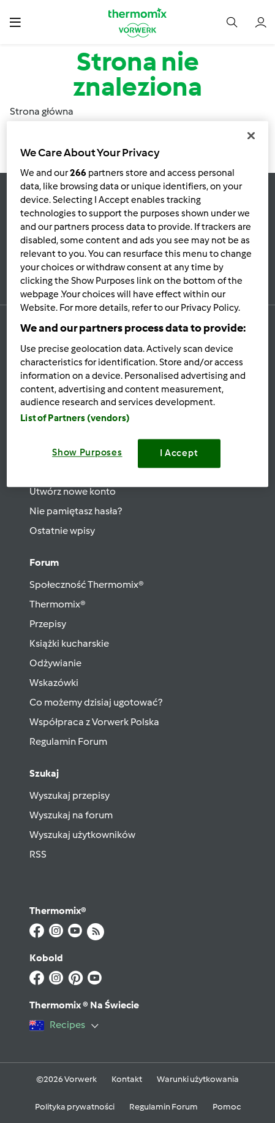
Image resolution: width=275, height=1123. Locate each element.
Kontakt (126, 1079)
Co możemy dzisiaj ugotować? (95, 702)
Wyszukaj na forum (71, 815)
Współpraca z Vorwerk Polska (94, 722)
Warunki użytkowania (198, 1079)
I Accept (179, 453)
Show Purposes (87, 453)
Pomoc (227, 1107)
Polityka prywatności (75, 1107)
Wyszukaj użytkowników (82, 834)
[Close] (251, 135)
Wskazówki (53, 682)
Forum (44, 562)
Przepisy (47, 624)
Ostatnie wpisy (62, 530)
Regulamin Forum (68, 741)
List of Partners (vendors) (75, 418)
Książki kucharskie (69, 643)
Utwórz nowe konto (72, 491)
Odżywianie (55, 663)
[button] (15, 22)
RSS (38, 854)
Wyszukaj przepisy (69, 795)
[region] (137, 304)
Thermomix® (57, 604)
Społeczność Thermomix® (86, 584)
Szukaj (44, 773)
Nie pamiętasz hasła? (75, 511)
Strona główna (41, 111)
